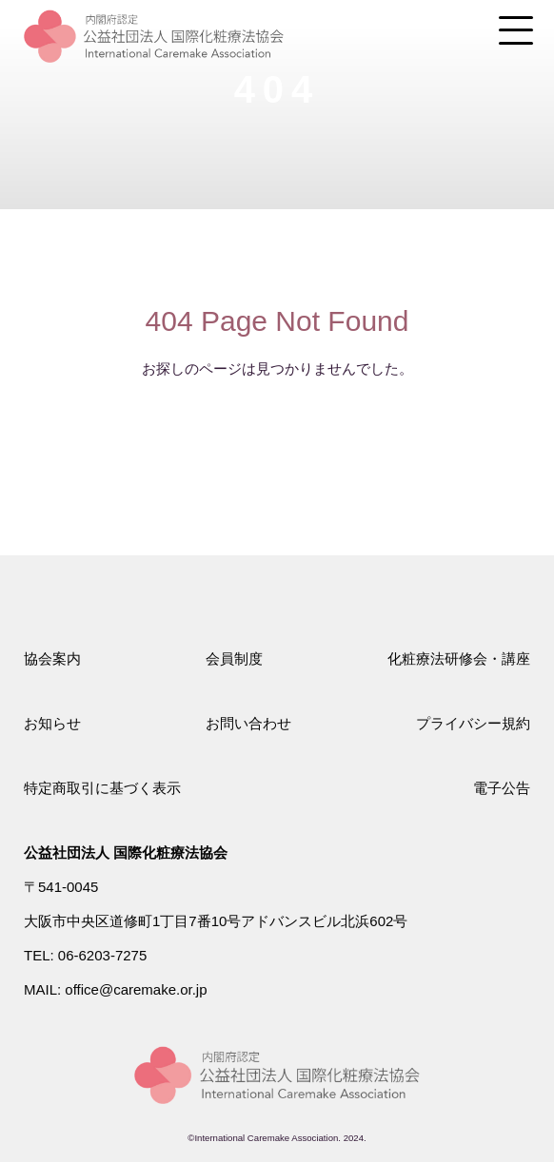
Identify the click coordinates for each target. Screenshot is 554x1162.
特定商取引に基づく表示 (102, 788)
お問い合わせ (248, 723)
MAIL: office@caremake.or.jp (116, 989)
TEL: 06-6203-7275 (85, 955)
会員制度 (234, 658)
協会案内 (52, 658)
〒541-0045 (61, 887)
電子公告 (501, 788)
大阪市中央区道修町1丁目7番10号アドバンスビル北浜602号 (215, 921)
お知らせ (52, 723)
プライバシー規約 (473, 723)
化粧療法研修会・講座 (458, 658)
